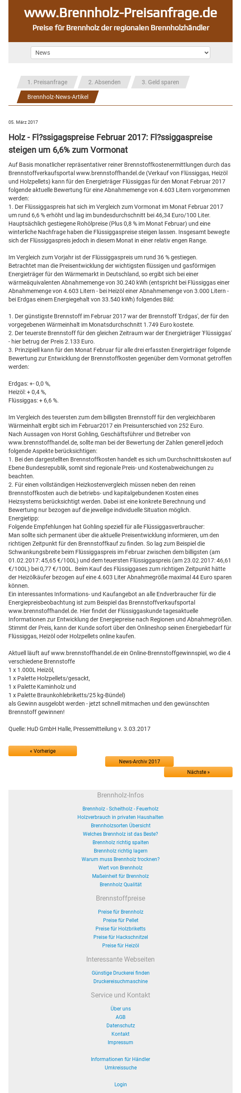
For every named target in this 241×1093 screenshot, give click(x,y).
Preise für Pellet (120, 920)
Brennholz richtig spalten (121, 842)
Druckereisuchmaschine (120, 981)
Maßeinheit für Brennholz (120, 876)
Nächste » (198, 772)
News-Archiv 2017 (139, 762)
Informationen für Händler (120, 1059)
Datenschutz (120, 1026)
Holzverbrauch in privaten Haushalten (120, 817)
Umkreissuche (121, 1068)
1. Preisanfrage (47, 82)
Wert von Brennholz (120, 868)
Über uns (121, 1009)
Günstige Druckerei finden (121, 973)
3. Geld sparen (160, 82)
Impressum (120, 1042)
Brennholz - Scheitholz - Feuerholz (120, 809)
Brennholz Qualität (121, 885)
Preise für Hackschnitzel (120, 937)
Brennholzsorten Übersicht (121, 826)
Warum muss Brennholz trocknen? (121, 859)
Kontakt (120, 1034)
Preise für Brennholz (120, 912)
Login (120, 1085)
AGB (120, 1017)
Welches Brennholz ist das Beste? (120, 834)
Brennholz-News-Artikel (57, 96)
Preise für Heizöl (120, 946)
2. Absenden (104, 82)
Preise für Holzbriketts (120, 929)
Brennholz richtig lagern (121, 851)
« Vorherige (43, 751)
